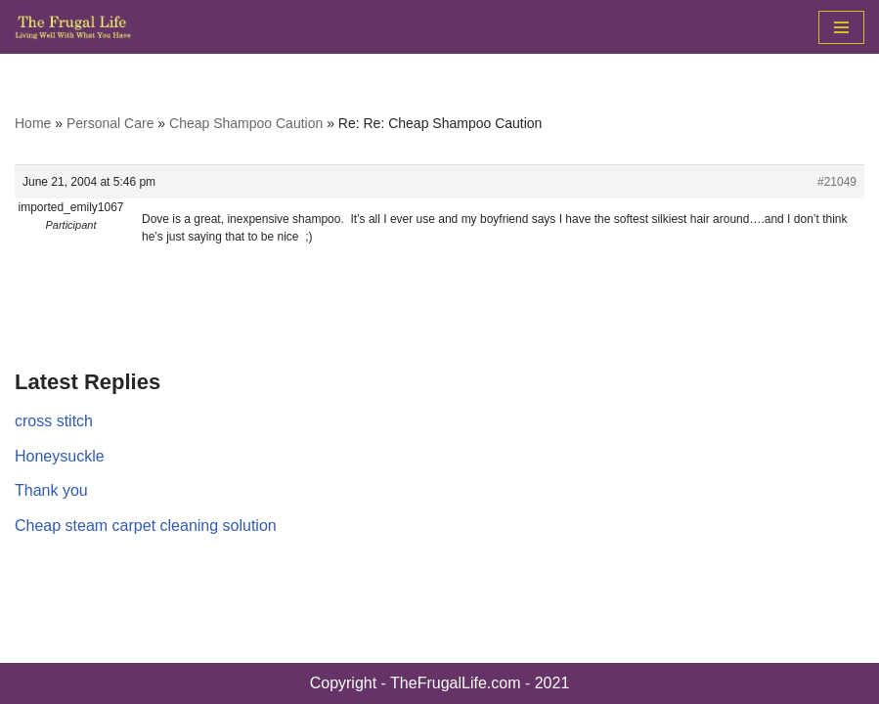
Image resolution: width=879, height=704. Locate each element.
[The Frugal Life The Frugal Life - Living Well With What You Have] (73, 27)
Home (33, 123)
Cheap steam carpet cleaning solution (146, 525)
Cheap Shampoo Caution (246, 123)
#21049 (837, 182)
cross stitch (54, 421)
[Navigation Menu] (841, 27)
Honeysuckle (60, 456)
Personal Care (110, 123)
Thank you (51, 490)
